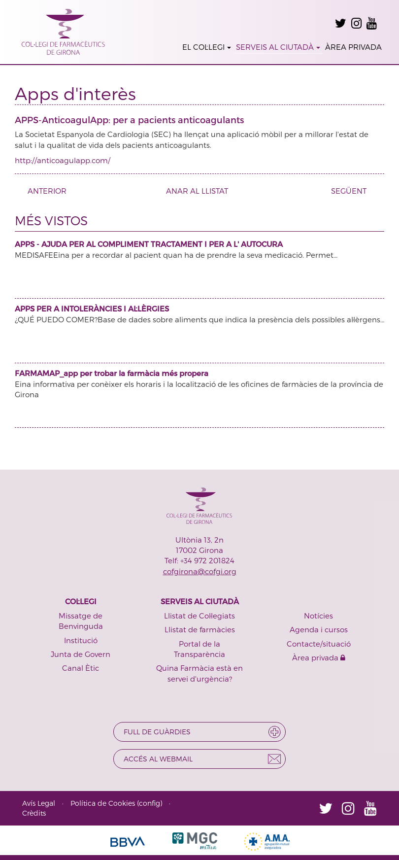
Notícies (318, 615)
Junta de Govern (80, 654)
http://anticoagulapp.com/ (62, 160)
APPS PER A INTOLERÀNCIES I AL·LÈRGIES (92, 308)
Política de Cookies (102, 803)
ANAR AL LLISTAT (197, 190)
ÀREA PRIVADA (353, 46)
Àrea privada (318, 657)
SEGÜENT (352, 190)
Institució (81, 640)
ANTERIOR (43, 190)
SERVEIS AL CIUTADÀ (278, 46)
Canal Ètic (80, 667)
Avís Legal (38, 803)
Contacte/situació (319, 643)
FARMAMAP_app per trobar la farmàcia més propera (111, 373)
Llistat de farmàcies (200, 629)
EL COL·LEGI (206, 46)
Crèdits (34, 813)
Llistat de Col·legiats (199, 615)
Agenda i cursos (319, 629)
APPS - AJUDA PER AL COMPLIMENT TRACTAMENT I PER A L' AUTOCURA (149, 244)
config (149, 803)
